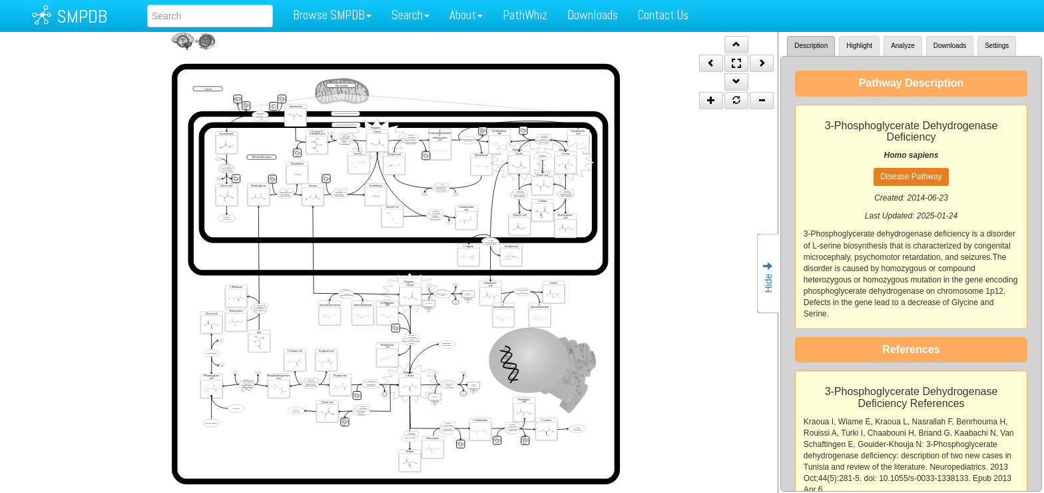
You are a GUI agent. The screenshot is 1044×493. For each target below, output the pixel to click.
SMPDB (82, 16)
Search (410, 15)
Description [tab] (811, 45)
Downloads (592, 15)
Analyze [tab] (903, 45)
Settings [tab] (997, 45)
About (466, 15)
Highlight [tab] (859, 45)
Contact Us (663, 15)
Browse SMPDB (332, 15)
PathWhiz (525, 15)
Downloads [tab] (949, 45)
